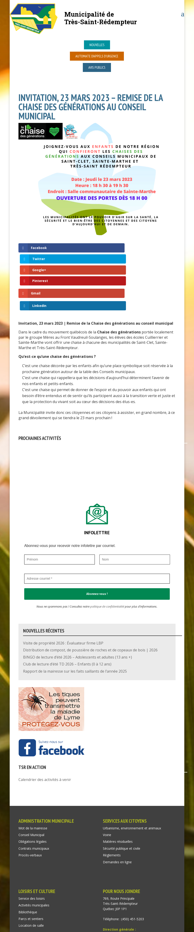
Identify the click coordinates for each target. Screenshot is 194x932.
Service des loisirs (31, 853)
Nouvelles (97, 44)
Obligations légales (32, 796)
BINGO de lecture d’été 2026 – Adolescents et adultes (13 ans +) (77, 611)
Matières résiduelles (118, 796)
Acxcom (71, 928)
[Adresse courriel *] (97, 533)
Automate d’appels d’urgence (96, 56)
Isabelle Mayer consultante (131, 928)
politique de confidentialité (107, 561)
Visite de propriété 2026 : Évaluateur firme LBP (63, 597)
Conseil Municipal (31, 789)
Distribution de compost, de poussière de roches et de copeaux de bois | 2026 (90, 604)
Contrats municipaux (33, 803)
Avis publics (96, 67)
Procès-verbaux (30, 809)
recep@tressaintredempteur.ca (126, 899)
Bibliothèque (27, 866)
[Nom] (134, 514)
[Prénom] (59, 514)
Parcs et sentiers (30, 873)
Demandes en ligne (117, 816)
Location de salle (31, 880)
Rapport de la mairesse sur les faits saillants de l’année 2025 (75, 625)
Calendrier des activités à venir (44, 734)
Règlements (112, 809)
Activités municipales (33, 860)
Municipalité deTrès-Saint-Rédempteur (100, 18)
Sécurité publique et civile (121, 803)
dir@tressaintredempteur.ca (123, 889)
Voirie (107, 789)
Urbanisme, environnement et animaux (132, 783)
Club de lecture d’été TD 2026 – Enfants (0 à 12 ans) (67, 618)
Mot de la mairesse (32, 783)
